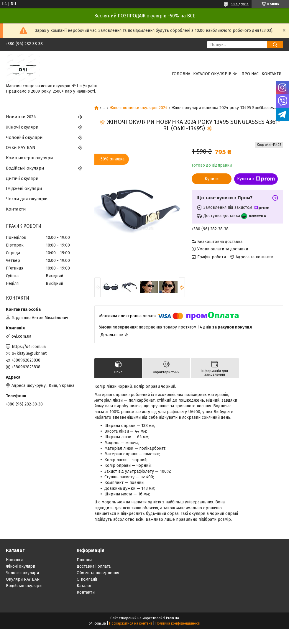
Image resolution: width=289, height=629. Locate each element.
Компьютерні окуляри (29, 157)
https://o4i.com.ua (29, 346)
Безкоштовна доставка (219, 241)
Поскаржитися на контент (130, 623)
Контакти (272, 73)
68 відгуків (240, 4)
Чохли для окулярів (26, 198)
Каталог (84, 585)
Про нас (250, 73)
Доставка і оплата (94, 566)
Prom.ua (172, 618)
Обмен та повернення (98, 572)
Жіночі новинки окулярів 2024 (139, 108)
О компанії (87, 579)
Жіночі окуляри (22, 127)
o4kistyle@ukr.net (29, 353)
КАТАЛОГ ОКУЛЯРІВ (212, 73)
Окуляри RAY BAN (23, 579)
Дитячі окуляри (22, 178)
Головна (181, 73)
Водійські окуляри (25, 168)
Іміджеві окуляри (24, 188)
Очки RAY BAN (20, 147)
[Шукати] (275, 44)
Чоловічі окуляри (24, 137)
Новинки (14, 559)
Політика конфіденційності (177, 623)
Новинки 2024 (21, 116)
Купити (212, 178)
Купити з (256, 179)
